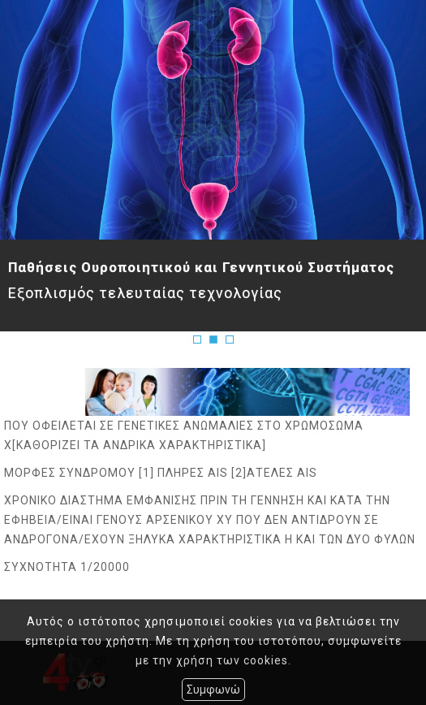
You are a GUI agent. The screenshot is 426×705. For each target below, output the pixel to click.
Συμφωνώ (213, 689)
